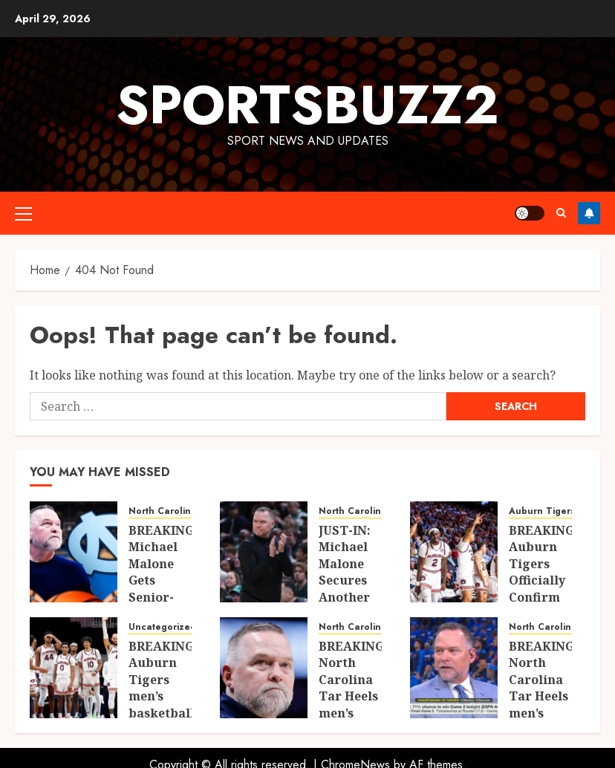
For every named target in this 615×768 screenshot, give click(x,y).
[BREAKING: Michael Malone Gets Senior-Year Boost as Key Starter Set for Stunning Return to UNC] (73, 551)
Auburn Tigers (542, 511)
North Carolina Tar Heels (186, 511)
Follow (589, 213)
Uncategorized (162, 627)
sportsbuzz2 (307, 104)
